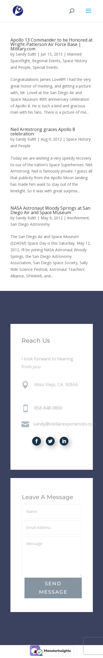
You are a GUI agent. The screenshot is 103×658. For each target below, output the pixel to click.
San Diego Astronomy (30, 224)
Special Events (45, 67)
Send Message (53, 588)
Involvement (78, 217)
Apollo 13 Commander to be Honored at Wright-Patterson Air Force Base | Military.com (51, 44)
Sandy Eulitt (26, 54)
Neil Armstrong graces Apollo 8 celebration (42, 131)
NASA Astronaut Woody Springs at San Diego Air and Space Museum (50, 210)
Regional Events (46, 60)
